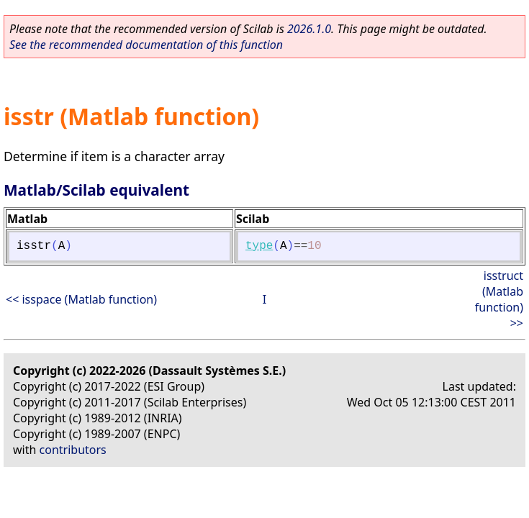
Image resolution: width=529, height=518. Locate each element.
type (259, 246)
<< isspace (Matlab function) (81, 299)
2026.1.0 (309, 29)
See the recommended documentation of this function (146, 45)
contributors (73, 450)
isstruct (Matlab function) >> (499, 299)
